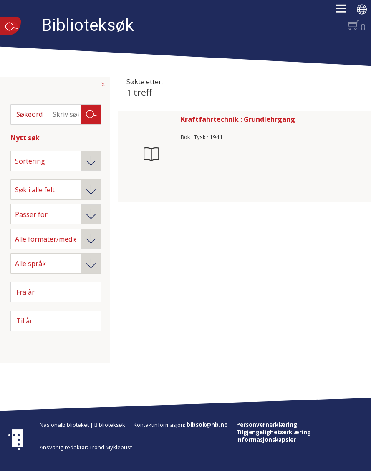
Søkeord (29, 114)
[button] (345, 11)
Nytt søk (25, 137)
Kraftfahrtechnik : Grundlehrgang (238, 119)
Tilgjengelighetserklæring (273, 432)
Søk (91, 113)
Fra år (25, 292)
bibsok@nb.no (207, 424)
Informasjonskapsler (266, 439)
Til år (24, 320)
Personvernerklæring (266, 424)
